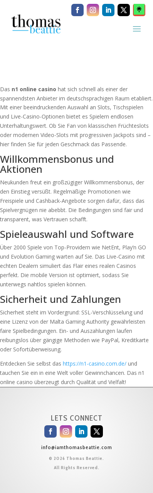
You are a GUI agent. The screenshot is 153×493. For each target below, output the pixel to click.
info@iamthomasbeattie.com (76, 447)
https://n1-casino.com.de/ (94, 363)
